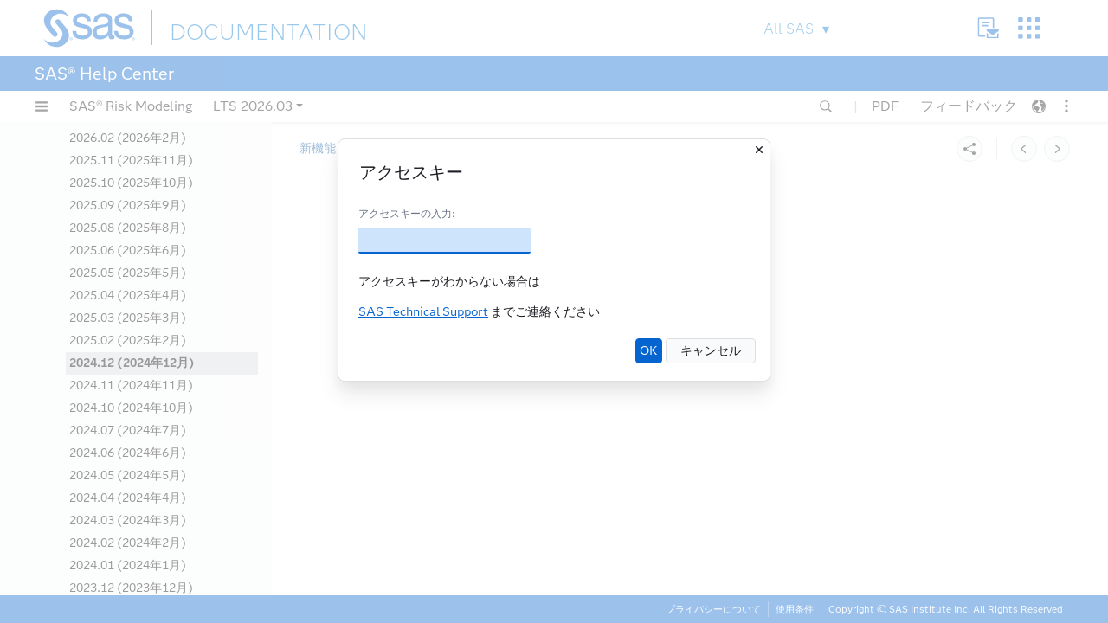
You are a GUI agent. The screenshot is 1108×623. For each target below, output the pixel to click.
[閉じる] (759, 149)
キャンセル (710, 351)
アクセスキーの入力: (406, 213)
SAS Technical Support (423, 312)
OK (649, 351)
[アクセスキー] (444, 241)
